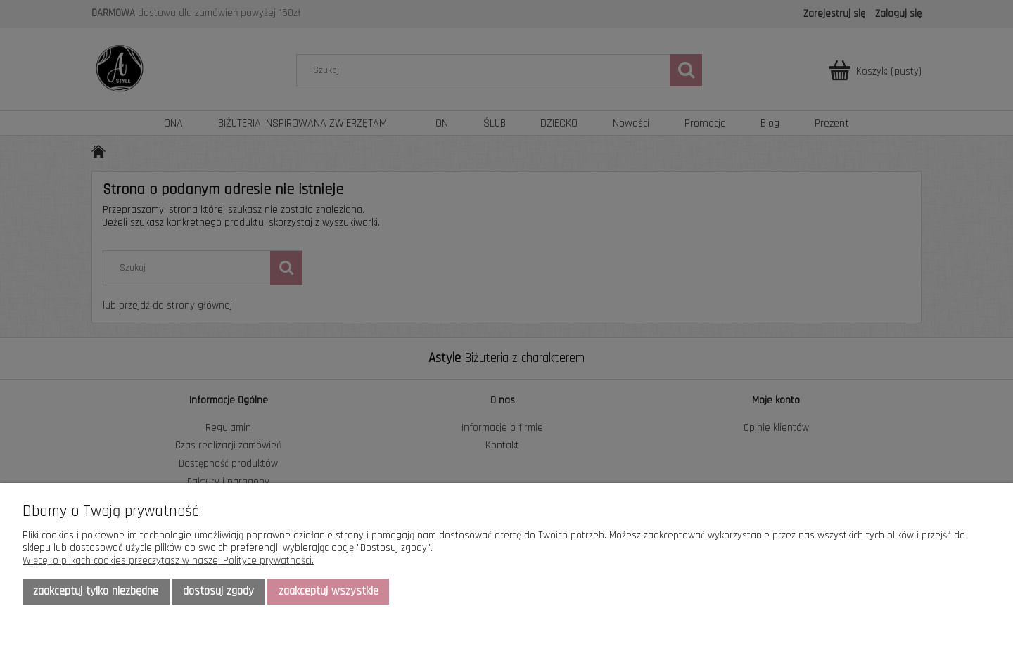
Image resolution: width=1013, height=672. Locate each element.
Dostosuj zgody (218, 591)
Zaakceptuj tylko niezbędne (95, 591)
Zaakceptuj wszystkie (328, 591)
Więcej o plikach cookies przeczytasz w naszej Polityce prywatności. (168, 560)
